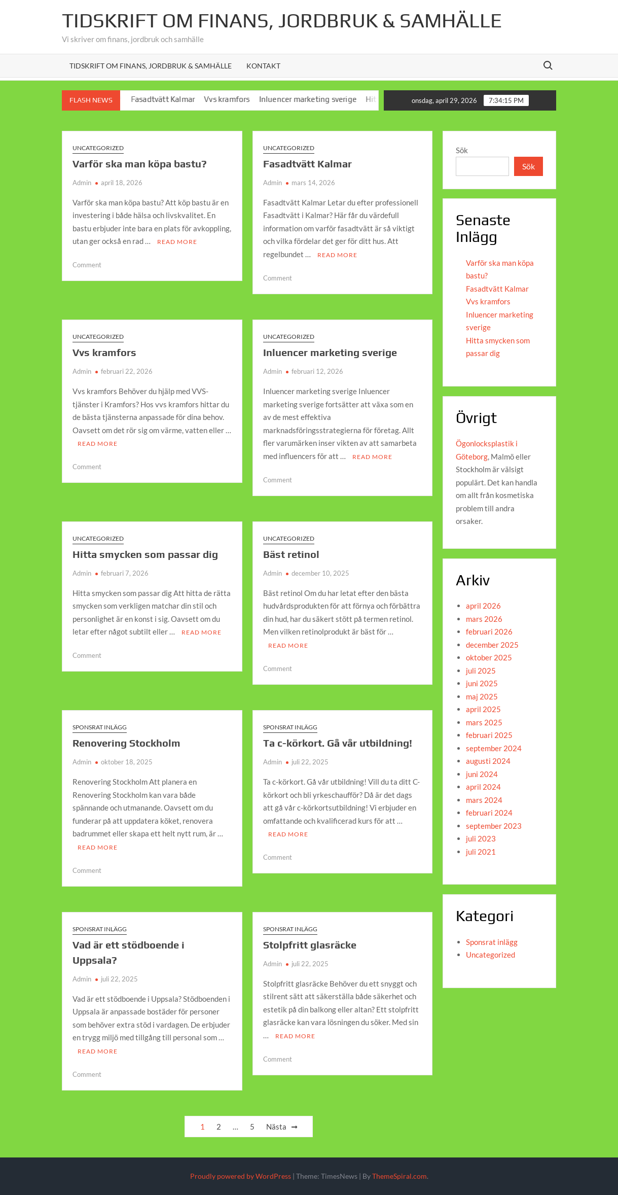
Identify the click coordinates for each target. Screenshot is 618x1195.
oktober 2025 (489, 657)
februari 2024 (489, 812)
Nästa (276, 1126)
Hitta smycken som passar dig (145, 554)
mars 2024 (484, 799)
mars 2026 (484, 618)
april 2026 (483, 605)
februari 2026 (489, 631)
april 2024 (483, 786)
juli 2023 (481, 838)
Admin (81, 183)
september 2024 (494, 748)
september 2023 (494, 825)
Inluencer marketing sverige (318, 99)
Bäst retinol (291, 554)
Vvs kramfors (237, 99)
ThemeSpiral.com (399, 1176)
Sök (462, 150)
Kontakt (263, 65)
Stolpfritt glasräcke (309, 945)
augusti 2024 (488, 760)
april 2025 (483, 709)
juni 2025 (482, 683)
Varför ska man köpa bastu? (139, 163)
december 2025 (492, 644)
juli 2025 (481, 670)
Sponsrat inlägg (99, 727)
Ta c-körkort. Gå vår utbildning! (337, 743)
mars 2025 (484, 722)
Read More (177, 241)
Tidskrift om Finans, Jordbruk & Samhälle (150, 65)
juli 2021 (481, 851)
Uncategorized (98, 148)
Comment (86, 265)
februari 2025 (489, 735)
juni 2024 (482, 774)
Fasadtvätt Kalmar (173, 99)
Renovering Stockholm (126, 743)
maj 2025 (482, 696)
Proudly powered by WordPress (240, 1176)
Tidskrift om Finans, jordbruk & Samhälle (282, 20)
